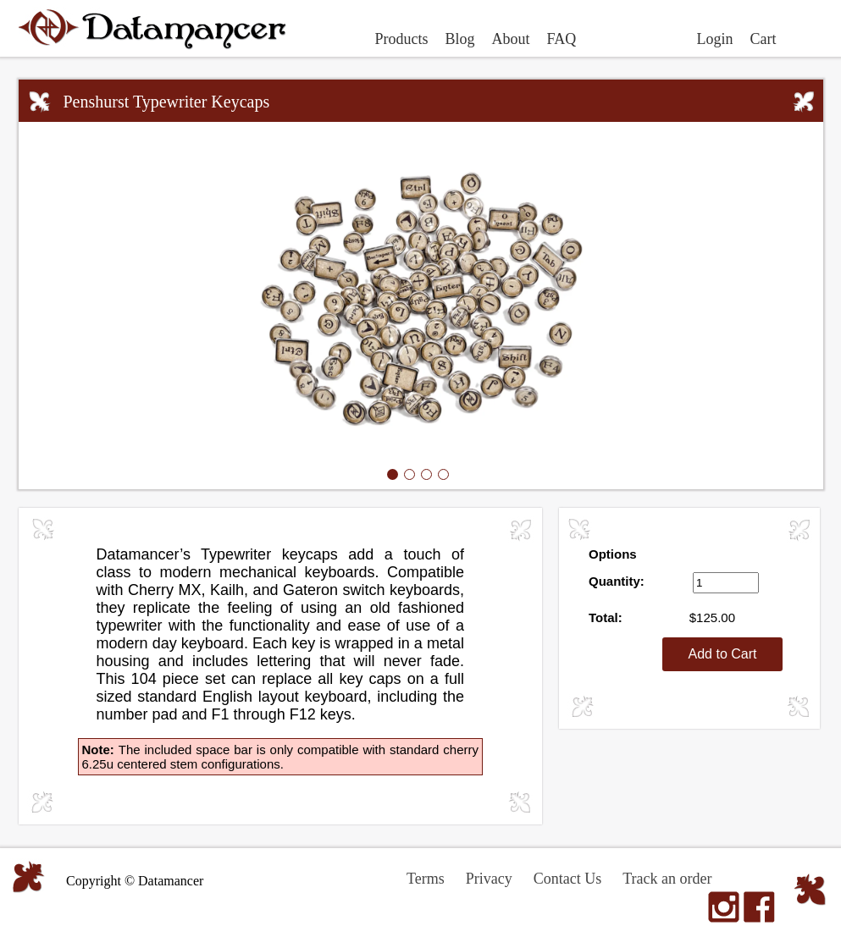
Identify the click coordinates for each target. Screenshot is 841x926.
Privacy (489, 878)
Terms (426, 878)
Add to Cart (723, 654)
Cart (763, 38)
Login (715, 38)
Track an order (666, 878)
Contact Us (568, 878)
